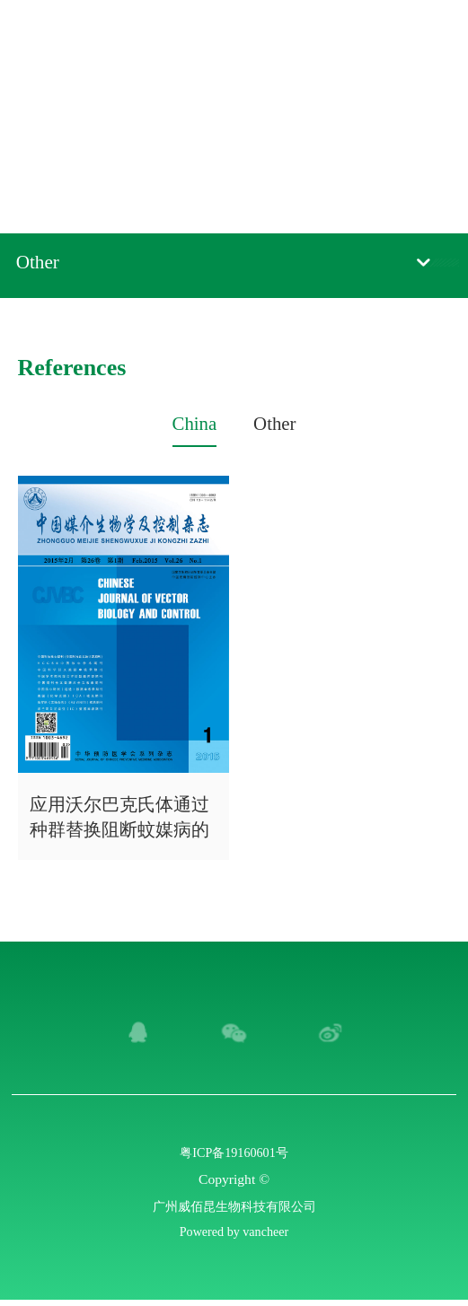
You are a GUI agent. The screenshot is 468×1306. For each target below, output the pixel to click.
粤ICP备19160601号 (234, 1152)
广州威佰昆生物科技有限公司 (234, 1208)
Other (42, 264)
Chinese (368, 34)
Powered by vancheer (233, 1236)
